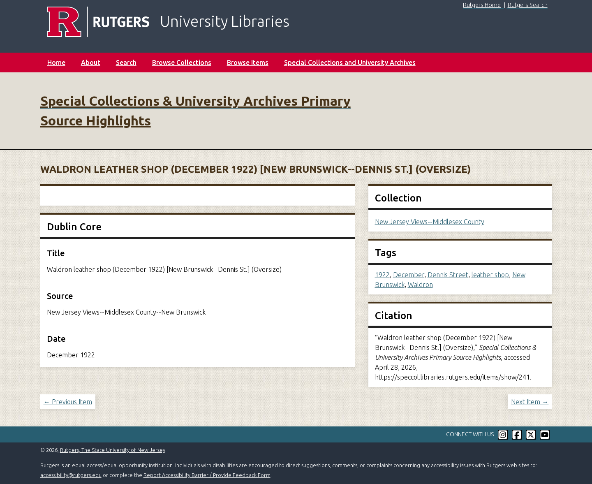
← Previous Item (68, 401)
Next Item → (529, 401)
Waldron (420, 284)
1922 (382, 274)
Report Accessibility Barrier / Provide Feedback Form (207, 475)
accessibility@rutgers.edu (71, 475)
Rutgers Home (482, 5)
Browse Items (247, 62)
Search (126, 62)
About (90, 62)
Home (56, 62)
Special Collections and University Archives (350, 62)
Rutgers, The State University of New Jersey (112, 450)
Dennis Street (448, 274)
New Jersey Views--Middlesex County (429, 221)
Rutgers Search (528, 5)
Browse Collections (181, 62)
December (408, 274)
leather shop (490, 274)
